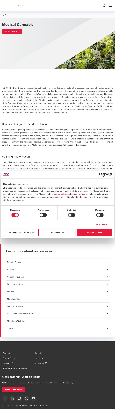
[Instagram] (19, 398)
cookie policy (60, 194)
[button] (12, 31)
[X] (26, 398)
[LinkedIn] (12, 398)
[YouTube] (34, 398)
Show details (101, 224)
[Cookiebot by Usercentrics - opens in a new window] (101, 175)
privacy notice (78, 194)
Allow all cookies (94, 232)
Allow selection (58, 232)
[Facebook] (5, 398)
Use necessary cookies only (21, 232)
